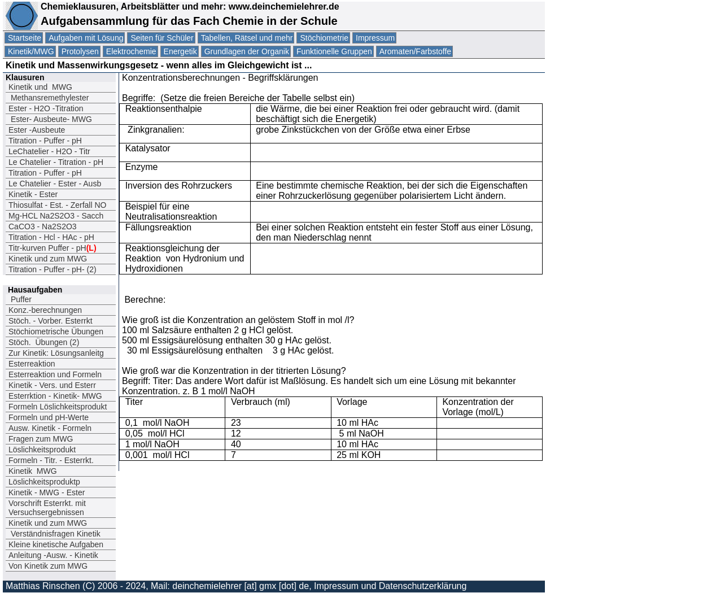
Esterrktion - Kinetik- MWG (55, 395)
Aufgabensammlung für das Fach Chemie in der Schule (189, 21)
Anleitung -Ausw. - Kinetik (53, 555)
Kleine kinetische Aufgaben (55, 544)
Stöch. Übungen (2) (43, 342)
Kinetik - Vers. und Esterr (52, 385)
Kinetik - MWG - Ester (46, 492)
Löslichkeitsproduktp (44, 481)
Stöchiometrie (324, 37)
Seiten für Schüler (161, 37)
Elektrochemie (131, 51)
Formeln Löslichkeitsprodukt (57, 406)
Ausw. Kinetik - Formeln (49, 428)
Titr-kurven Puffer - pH (52, 247)
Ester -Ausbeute (36, 129)
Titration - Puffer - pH (45, 140)
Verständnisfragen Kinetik (54, 533)
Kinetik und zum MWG (47, 258)
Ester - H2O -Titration (46, 108)
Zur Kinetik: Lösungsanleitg (56, 352)
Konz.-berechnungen (45, 310)
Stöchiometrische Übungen (55, 331)
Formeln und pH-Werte (48, 417)
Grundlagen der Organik (246, 51)
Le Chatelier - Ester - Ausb (54, 183)
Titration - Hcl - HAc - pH (51, 237)
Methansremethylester (48, 97)
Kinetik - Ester (33, 194)
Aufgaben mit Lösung (86, 37)
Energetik (180, 51)
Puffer (20, 299)
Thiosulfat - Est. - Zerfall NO (57, 205)
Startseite (24, 37)
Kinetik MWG (32, 471)
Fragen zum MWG (40, 438)
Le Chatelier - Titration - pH (55, 162)
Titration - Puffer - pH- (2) (52, 269)
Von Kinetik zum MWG (48, 565)
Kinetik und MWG (40, 86)
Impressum (375, 37)
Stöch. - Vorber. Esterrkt (50, 320)
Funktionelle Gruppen (334, 51)
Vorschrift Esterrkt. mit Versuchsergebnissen (47, 508)
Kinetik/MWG (31, 51)
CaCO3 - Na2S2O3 (42, 226)
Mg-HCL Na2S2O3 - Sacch (55, 215)
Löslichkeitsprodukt (42, 449)
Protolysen (80, 51)
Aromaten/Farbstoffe (415, 51)
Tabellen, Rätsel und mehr (247, 37)
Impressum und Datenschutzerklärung (390, 586)
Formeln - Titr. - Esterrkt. (51, 460)
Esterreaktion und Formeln (55, 374)
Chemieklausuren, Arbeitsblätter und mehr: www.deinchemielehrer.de (188, 6)
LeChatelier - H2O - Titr (49, 151)
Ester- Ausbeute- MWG (50, 119)
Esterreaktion (31, 363)
